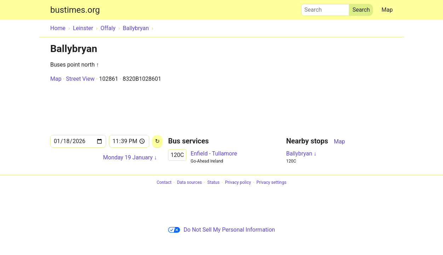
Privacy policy (238, 182)
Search (325, 8)
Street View (80, 78)
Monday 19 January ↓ (130, 157)
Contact (164, 182)
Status (213, 182)
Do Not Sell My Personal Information (221, 229)
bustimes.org (75, 10)
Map (387, 9)
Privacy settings (272, 182)
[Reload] (157, 141)
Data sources (189, 182)
